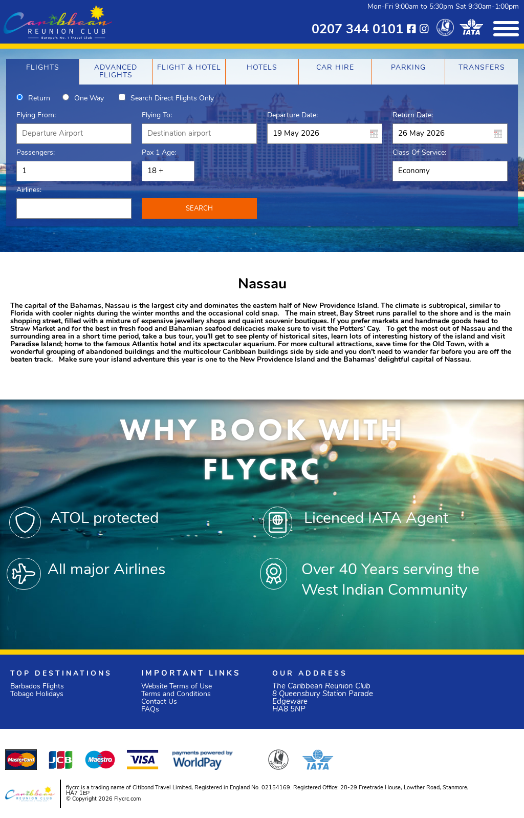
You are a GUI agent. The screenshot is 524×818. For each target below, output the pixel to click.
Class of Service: (419, 153)
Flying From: (36, 115)
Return (39, 98)
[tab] (42, 72)
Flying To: (157, 115)
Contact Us (159, 702)
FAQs (150, 710)
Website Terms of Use (176, 686)
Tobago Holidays (36, 694)
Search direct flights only (172, 98)
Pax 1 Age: (159, 153)
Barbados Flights (37, 686)
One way (89, 98)
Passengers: (35, 153)
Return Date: (412, 115)
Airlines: (28, 190)
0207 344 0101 (357, 30)
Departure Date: (292, 115)
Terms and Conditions (176, 694)
